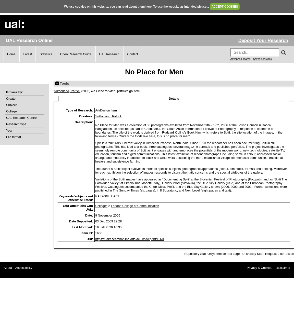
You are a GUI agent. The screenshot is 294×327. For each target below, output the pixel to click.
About (8, 268)
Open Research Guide (75, 54)
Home (11, 54)
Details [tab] (174, 98)
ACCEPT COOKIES (224, 6)
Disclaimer (283, 268)
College (11, 111)
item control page (228, 254)
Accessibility (23, 268)
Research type (16, 124)
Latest (27, 54)
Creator (11, 98)
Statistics (46, 54)
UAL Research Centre (21, 118)
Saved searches (262, 58)
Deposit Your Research (263, 40)
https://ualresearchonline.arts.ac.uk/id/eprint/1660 (129, 239)
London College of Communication (135, 206)
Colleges (101, 206)
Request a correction (279, 254)
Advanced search (240, 58)
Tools (62, 83)
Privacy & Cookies (259, 268)
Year (9, 130)
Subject (11, 105)
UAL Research (109, 54)
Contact (132, 54)
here (149, 6)
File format (13, 137)
